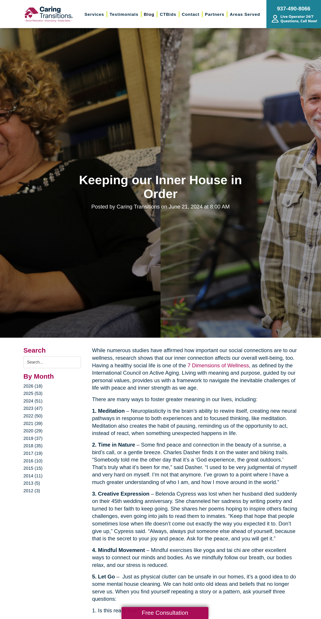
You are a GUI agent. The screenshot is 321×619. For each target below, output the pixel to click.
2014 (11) (33, 475)
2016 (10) (33, 460)
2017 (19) (33, 453)
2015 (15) (33, 468)
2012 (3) (31, 490)
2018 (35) (33, 445)
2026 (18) (33, 386)
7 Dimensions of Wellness (218, 365)
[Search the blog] (52, 362)
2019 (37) (33, 438)
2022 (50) (33, 415)
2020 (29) (33, 430)
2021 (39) (33, 423)
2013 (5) (31, 483)
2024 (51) (33, 400)
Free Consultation (165, 612)
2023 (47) (33, 408)
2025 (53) (33, 393)
